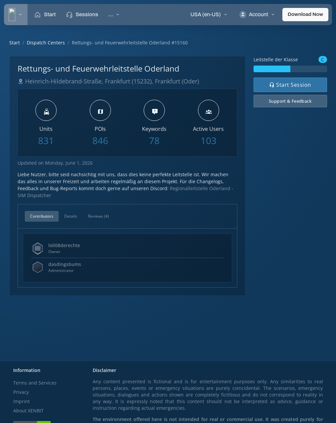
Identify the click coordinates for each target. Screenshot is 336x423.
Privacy (21, 392)
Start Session (290, 84)
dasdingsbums (64, 264)
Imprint (21, 401)
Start (14, 42)
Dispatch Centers (46, 42)
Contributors (41, 216)
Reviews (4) (98, 216)
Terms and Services (35, 383)
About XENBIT (28, 410)
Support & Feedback (290, 101)
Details (70, 216)
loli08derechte (64, 245)
